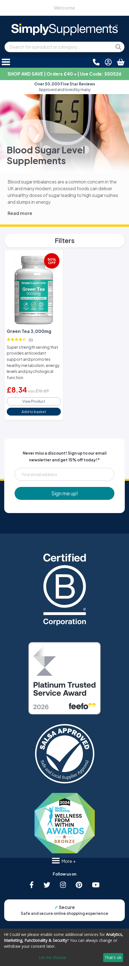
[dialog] (64, 947)
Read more (20, 213)
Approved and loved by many (64, 86)
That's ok (113, 957)
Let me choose (52, 957)
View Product (33, 401)
